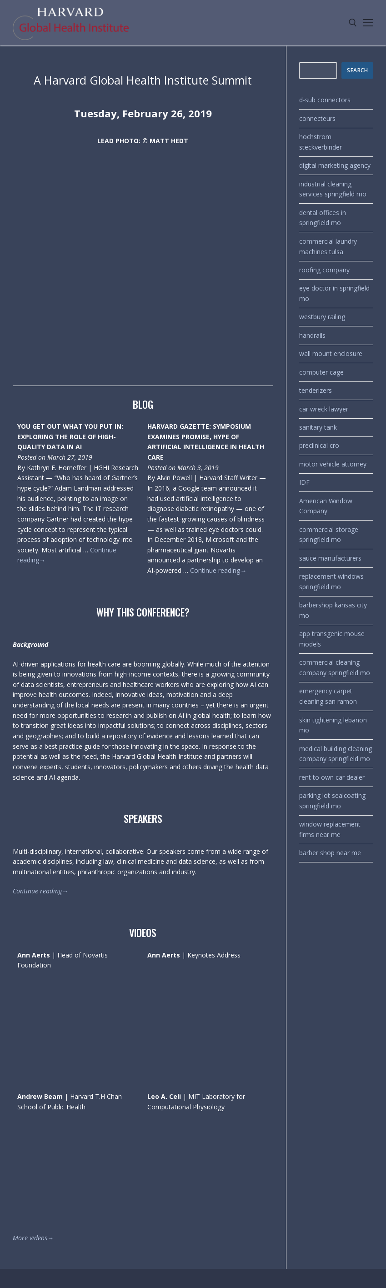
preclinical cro (319, 445)
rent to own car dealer (332, 777)
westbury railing (322, 316)
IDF (304, 482)
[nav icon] (368, 23)
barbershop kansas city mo (333, 610)
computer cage (321, 372)
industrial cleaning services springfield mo (332, 189)
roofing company (324, 270)
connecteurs (317, 118)
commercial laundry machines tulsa (328, 246)
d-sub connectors (325, 99)
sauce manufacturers (330, 558)
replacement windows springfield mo (331, 581)
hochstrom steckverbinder (320, 141)
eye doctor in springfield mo (334, 293)
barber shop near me (330, 852)
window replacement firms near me (330, 829)
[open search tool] (353, 23)
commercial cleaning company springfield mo (334, 667)
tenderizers (315, 390)
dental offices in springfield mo (322, 217)
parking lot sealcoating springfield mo (332, 800)
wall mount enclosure (330, 353)
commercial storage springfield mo (328, 534)
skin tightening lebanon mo (333, 725)
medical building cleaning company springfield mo (335, 753)
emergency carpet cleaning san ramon (328, 696)
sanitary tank (318, 427)
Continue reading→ (218, 570)
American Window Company (325, 506)
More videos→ (33, 1237)
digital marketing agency (335, 165)
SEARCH (357, 70)
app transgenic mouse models (332, 638)
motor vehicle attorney (332, 464)
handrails (312, 335)
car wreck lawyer (323, 409)
